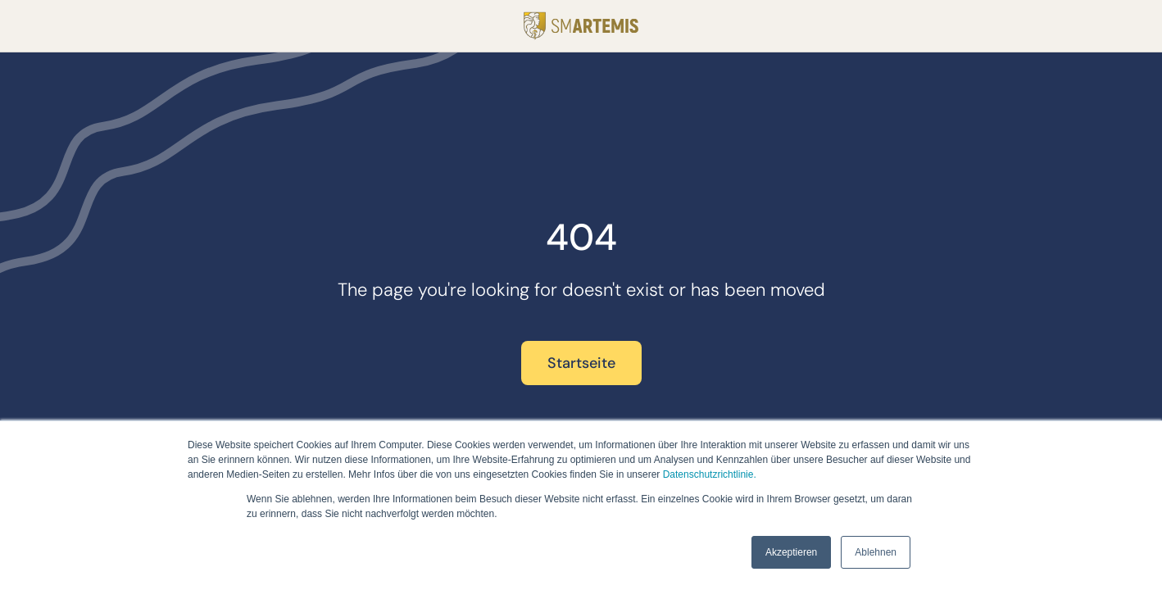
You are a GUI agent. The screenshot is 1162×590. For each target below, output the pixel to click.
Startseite (581, 363)
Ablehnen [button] (875, 552)
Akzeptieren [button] (791, 552)
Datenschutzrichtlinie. (709, 474)
